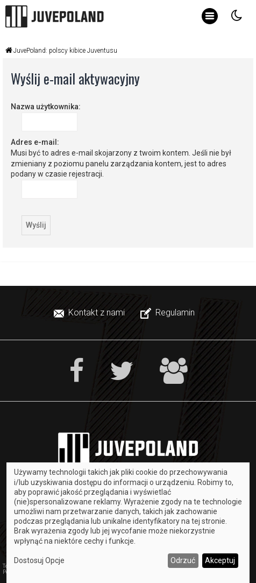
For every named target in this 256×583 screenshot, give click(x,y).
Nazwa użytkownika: (46, 106)
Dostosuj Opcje (39, 560)
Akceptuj (220, 560)
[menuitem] (90, 313)
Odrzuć (182, 560)
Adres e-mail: (35, 142)
